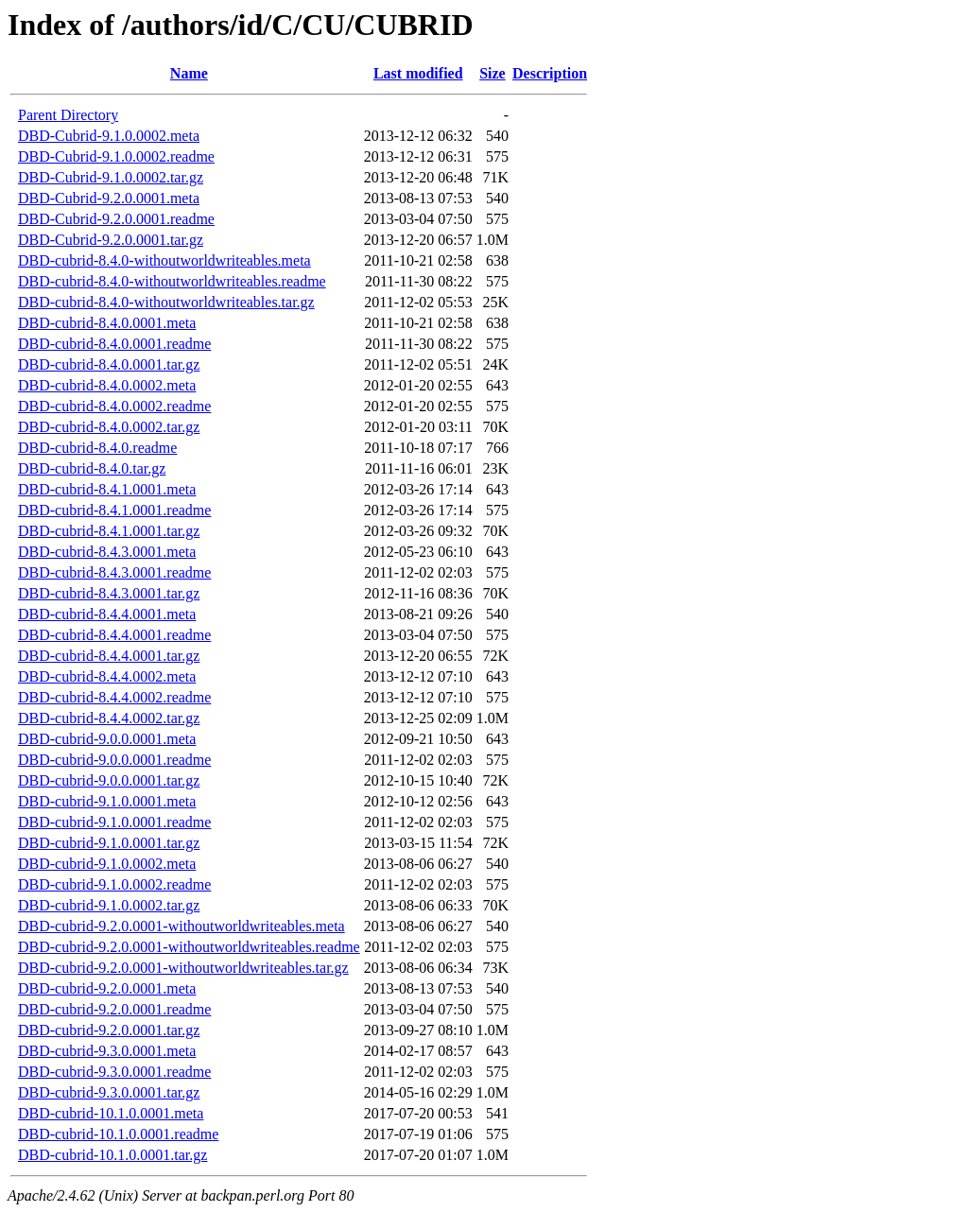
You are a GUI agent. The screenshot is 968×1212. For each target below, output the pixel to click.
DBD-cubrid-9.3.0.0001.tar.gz (108, 1092)
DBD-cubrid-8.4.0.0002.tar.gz (108, 427)
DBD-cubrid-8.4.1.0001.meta (107, 489)
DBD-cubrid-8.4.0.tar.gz (91, 468)
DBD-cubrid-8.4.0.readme (97, 448)
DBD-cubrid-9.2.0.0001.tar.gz (108, 1030)
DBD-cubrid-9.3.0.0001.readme (114, 1072)
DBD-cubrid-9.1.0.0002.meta (107, 864)
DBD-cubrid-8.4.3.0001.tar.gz (108, 593)
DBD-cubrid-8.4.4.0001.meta (107, 614)
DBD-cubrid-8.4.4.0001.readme (114, 635)
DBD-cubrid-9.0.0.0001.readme (114, 760)
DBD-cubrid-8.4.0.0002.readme (114, 406)
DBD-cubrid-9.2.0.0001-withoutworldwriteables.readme (189, 947)
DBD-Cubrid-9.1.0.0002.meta (108, 136)
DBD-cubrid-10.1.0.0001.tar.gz (112, 1155)
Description (549, 73)
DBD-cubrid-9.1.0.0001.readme (114, 822)
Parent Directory (68, 115)
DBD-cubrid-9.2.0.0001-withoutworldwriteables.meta (181, 926)
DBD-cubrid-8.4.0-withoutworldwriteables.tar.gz (166, 302)
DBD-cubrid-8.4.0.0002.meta (107, 385)
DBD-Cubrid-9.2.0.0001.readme (116, 219)
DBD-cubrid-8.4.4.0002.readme (114, 697)
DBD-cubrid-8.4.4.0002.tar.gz (108, 718)
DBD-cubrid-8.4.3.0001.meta (107, 552)
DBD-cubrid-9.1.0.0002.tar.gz (108, 905)
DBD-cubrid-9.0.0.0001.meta (107, 739)
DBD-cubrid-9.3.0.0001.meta (107, 1051)
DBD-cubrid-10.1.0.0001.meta (110, 1113)
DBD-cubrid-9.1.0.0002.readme (114, 884)
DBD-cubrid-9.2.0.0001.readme (114, 1009)
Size (492, 73)
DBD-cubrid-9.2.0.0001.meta (107, 988)
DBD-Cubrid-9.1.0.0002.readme (116, 156)
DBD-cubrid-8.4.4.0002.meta (107, 676)
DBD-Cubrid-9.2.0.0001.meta (108, 198)
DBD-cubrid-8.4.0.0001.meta (107, 323)
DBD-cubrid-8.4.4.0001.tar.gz (108, 656)
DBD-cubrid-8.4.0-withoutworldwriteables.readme (172, 281)
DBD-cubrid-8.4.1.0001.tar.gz (108, 531)
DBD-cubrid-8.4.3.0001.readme (114, 572)
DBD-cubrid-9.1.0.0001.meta (107, 801)
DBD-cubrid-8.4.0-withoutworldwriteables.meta (164, 260)
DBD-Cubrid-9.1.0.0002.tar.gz (110, 177)
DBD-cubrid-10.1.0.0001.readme (118, 1134)
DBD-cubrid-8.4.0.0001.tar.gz (108, 364)
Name (189, 73)
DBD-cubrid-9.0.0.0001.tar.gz (108, 780)
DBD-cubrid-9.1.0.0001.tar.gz (108, 843)
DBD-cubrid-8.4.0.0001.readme (114, 344)
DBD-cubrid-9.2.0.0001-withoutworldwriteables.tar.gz (183, 968)
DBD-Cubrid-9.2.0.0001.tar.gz (110, 240)
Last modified (418, 73)
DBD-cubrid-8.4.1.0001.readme (114, 510)
